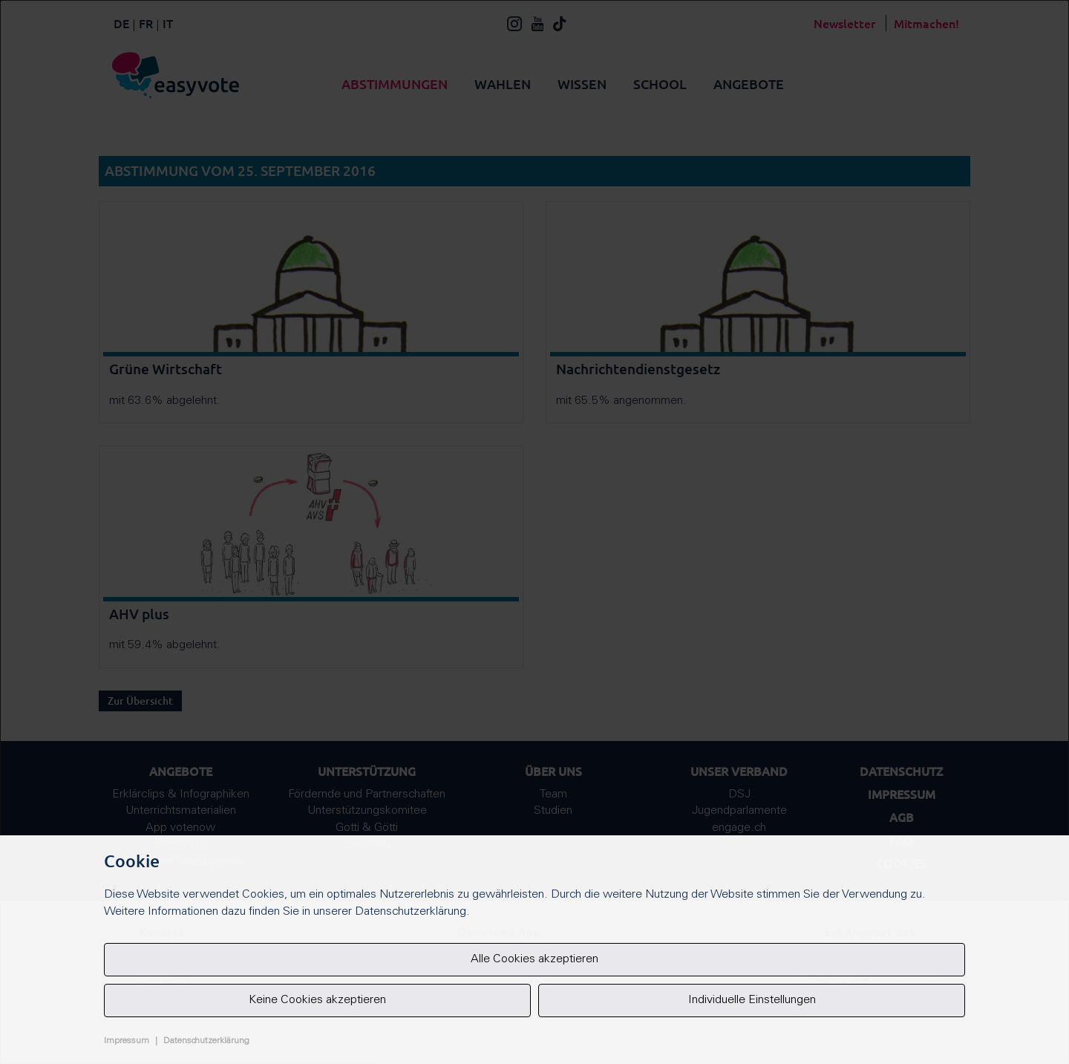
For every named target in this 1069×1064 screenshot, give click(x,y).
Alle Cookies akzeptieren (534, 959)
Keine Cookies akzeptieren (317, 1000)
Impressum (126, 1041)
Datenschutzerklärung (206, 1041)
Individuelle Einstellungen (752, 1000)
